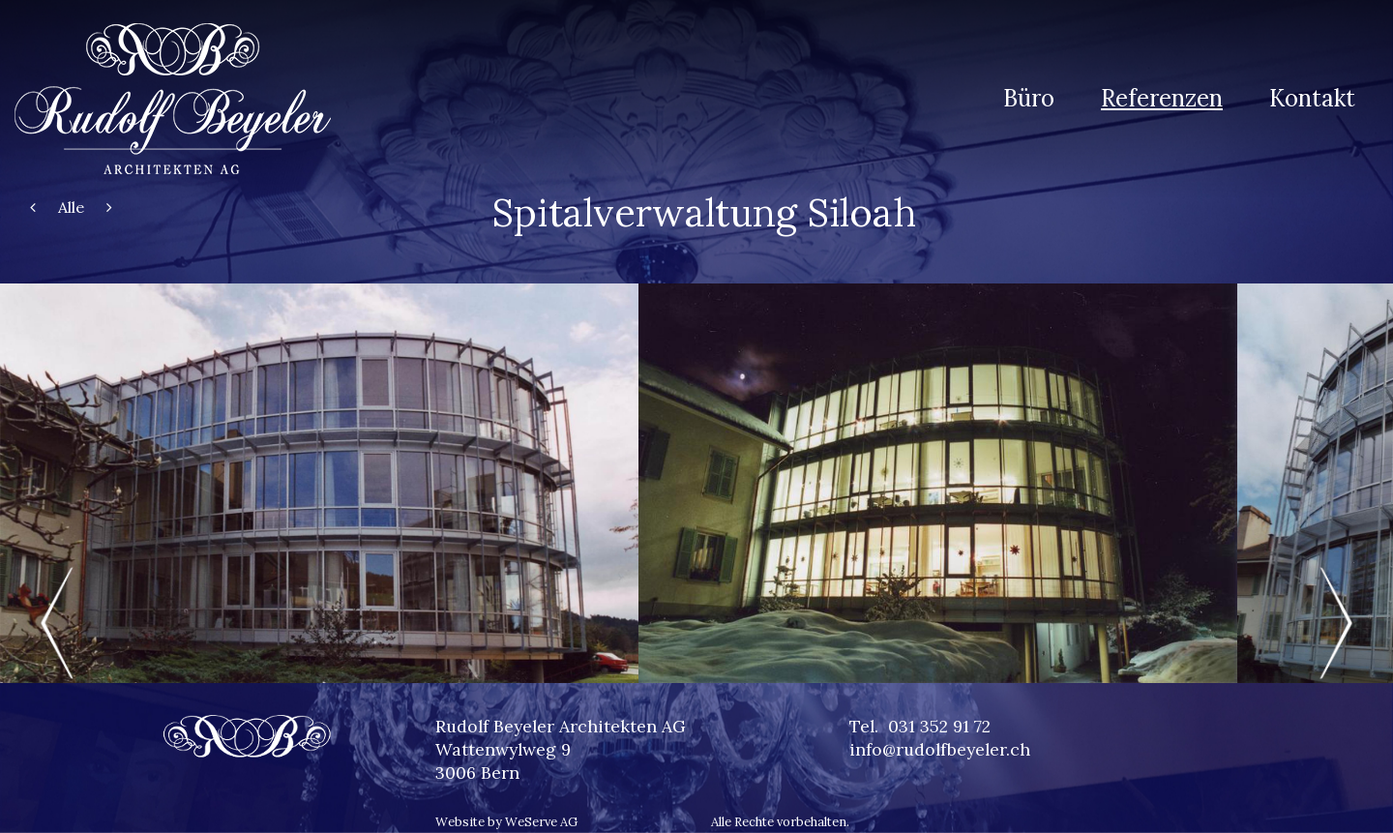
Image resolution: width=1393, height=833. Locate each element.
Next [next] (1335, 623)
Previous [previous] (58, 623)
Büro (1028, 98)
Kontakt (1312, 98)
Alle (71, 207)
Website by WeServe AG (506, 822)
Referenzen (1162, 98)
